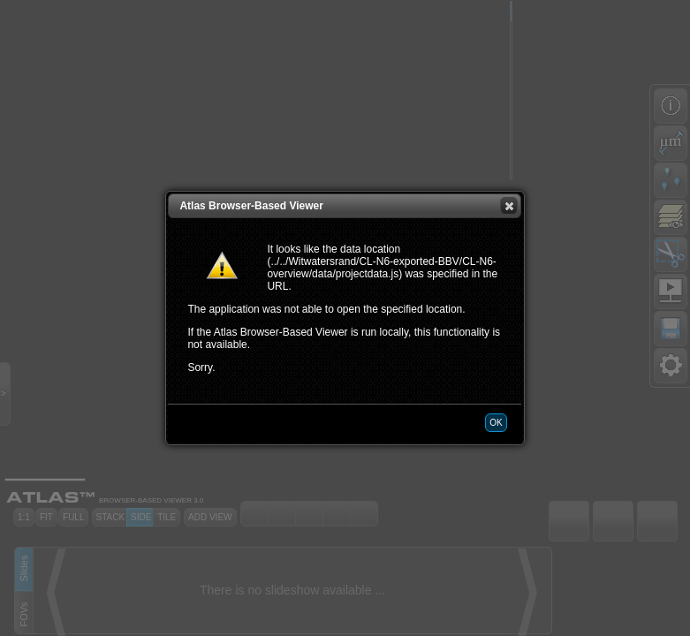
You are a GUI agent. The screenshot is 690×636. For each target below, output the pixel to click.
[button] (509, 206)
